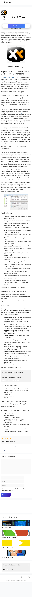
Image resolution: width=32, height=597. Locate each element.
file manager (19, 113)
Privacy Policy (26, 577)
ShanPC (7, 2)
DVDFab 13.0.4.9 (7, 557)
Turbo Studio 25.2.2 (7, 449)
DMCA (18, 577)
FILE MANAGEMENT (8, 447)
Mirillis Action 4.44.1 (7, 451)
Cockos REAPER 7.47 (9, 537)
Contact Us (12, 577)
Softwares (16, 447)
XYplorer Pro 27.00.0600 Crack (8, 77)
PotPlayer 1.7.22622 (8, 547)
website (18, 404)
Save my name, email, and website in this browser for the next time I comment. (16, 489)
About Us (4, 577)
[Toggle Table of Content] (22, 67)
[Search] (22, 506)
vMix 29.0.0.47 (6, 527)
